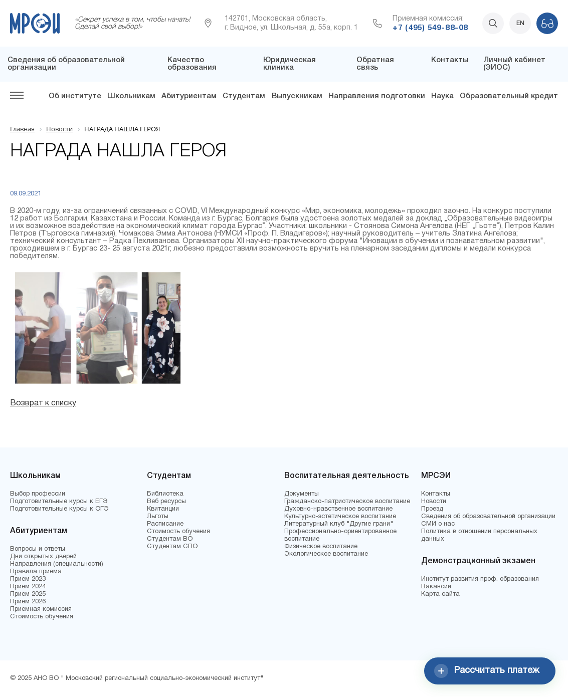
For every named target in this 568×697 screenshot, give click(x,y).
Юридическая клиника (289, 64)
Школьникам (131, 96)
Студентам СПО (172, 547)
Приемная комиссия (41, 609)
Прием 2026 (28, 602)
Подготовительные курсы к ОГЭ (59, 509)
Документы (301, 494)
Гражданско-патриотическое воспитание (347, 502)
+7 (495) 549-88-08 (430, 28)
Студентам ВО (170, 539)
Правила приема (36, 572)
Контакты (449, 60)
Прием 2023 (28, 579)
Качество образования (192, 64)
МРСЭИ (436, 476)
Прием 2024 (28, 587)
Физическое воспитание (320, 547)
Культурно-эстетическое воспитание (340, 517)
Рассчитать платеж (486, 671)
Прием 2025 (28, 594)
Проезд (432, 509)
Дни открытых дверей (43, 557)
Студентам (244, 96)
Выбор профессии (37, 494)
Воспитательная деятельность (346, 476)
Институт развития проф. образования (480, 579)
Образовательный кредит (509, 96)
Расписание (165, 524)
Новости (433, 502)
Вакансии (436, 587)
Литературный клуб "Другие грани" (338, 524)
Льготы (157, 517)
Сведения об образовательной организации (488, 517)
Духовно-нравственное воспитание (338, 509)
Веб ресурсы (166, 502)
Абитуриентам (189, 96)
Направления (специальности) (56, 564)
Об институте (75, 96)
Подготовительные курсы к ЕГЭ (59, 502)
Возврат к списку (43, 403)
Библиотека (165, 494)
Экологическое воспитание (326, 554)
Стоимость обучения (41, 617)
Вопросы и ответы (37, 549)
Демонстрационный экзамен (478, 561)
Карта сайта (440, 594)
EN (520, 23)
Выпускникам (297, 96)
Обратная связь (375, 64)
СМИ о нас (438, 524)
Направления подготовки (376, 96)
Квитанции (163, 509)
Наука (442, 96)
